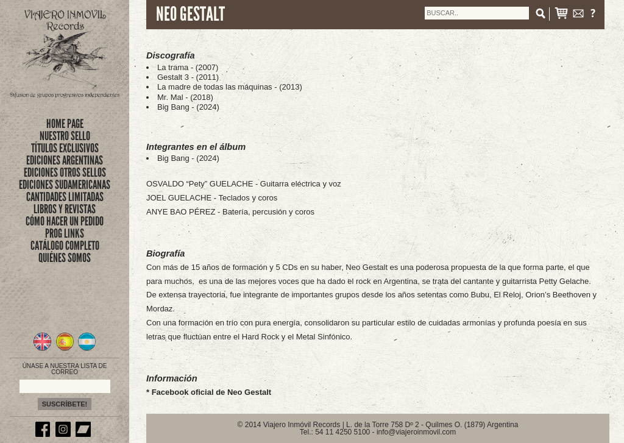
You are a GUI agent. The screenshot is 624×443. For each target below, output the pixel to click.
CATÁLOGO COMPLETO (64, 245)
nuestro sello (65, 136)
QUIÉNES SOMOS (64, 257)
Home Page (64, 123)
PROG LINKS (64, 233)
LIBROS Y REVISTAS (65, 209)
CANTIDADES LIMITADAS (65, 197)
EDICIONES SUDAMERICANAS (64, 184)
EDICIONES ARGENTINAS (64, 160)
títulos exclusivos (65, 148)
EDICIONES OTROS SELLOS (65, 172)
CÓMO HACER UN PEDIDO (65, 221)
